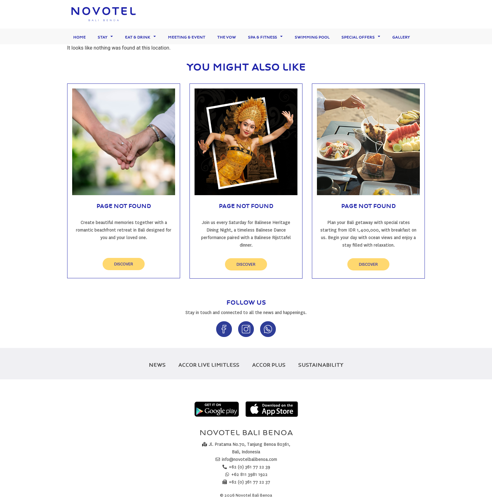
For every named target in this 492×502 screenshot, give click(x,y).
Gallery (401, 36)
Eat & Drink (140, 36)
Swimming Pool (312, 36)
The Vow (226, 36)
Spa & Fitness (265, 36)
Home (79, 36)
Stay (105, 36)
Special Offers (360, 36)
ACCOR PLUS (269, 363)
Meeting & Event (186, 36)
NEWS (157, 363)
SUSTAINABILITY (320, 363)
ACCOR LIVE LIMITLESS (208, 363)
